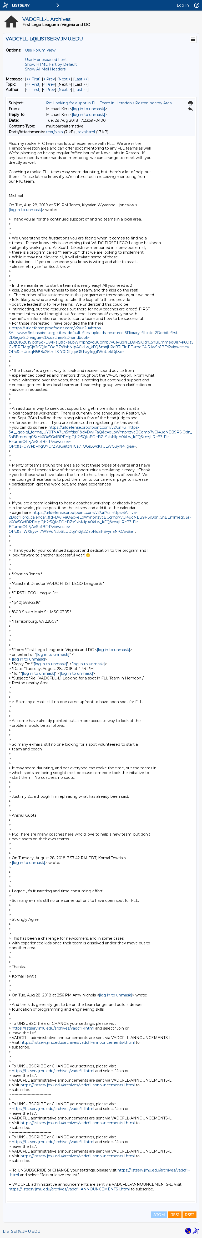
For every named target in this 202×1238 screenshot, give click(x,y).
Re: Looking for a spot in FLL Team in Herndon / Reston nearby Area (109, 103)
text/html (86, 132)
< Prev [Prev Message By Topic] (49, 84)
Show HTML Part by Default (51, 64)
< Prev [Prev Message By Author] (49, 89)
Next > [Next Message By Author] (65, 89)
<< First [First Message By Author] (32, 89)
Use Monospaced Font (46, 59)
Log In (183, 5)
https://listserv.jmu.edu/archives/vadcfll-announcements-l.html (78, 1042)
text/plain (54, 132)
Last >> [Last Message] (81, 79)
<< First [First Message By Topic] (32, 84)
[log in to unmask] (88, 108)
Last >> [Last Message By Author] (81, 89)
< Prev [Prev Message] (49, 79)
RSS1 (174, 1215)
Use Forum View (40, 50)
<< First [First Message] (32, 79)
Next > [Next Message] (65, 79)
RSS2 (189, 1215)
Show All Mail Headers (45, 69)
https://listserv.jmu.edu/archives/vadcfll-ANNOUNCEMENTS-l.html (69, 1189)
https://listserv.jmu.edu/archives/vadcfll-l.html (53, 1028)
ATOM (159, 1215)
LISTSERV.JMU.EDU (21, 1231)
